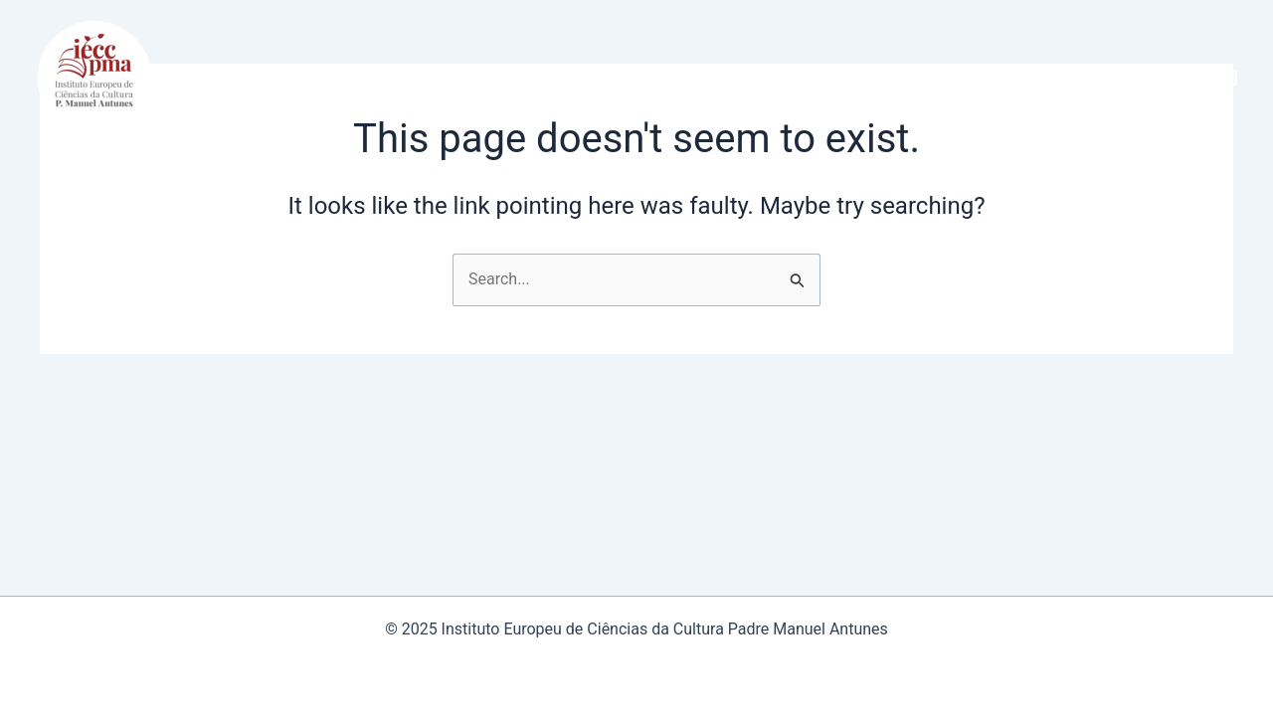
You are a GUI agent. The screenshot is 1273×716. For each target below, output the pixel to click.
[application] (314, 77)
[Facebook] (1199, 78)
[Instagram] (1229, 78)
